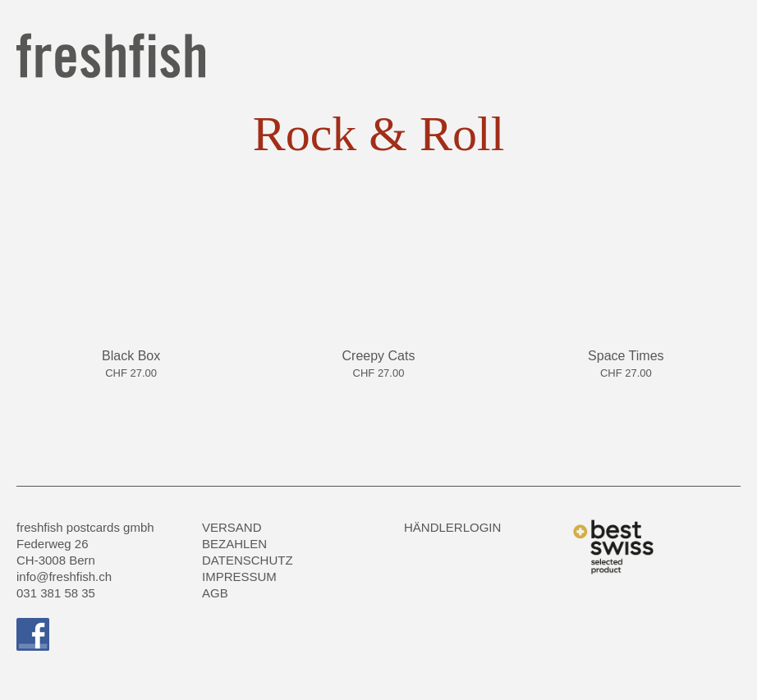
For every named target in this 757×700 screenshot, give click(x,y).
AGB (215, 593)
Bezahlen (234, 544)
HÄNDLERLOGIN (452, 527)
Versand (232, 527)
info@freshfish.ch (64, 576)
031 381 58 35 (55, 593)
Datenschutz (247, 560)
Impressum (239, 576)
